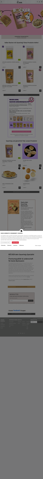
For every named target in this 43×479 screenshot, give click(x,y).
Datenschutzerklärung (23, 239)
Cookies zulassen (15, 242)
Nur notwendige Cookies (5, 242)
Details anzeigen (38, 245)
